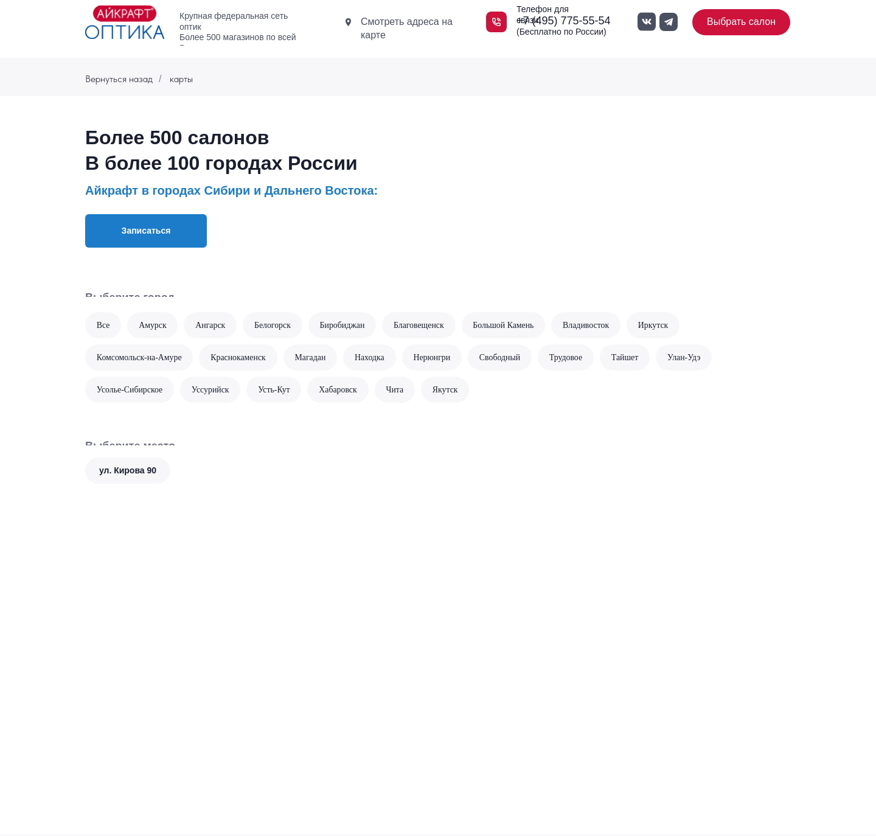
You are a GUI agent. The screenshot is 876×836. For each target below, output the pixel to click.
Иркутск (659, 325)
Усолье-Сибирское (130, 390)
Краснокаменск (240, 358)
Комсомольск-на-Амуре (139, 358)
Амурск (153, 325)
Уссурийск (212, 390)
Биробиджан (344, 325)
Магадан (312, 358)
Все (103, 325)
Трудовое (571, 358)
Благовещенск (422, 325)
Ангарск (211, 325)
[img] (124, 22)
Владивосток (591, 325)
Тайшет (630, 358)
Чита (397, 390)
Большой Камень (507, 325)
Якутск (448, 390)
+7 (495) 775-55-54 (563, 21)
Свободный (503, 358)
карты (181, 79)
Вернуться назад (119, 79)
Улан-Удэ (690, 358)
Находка (373, 358)
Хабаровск (340, 390)
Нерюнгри (435, 358)
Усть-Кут (276, 390)
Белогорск (274, 325)
